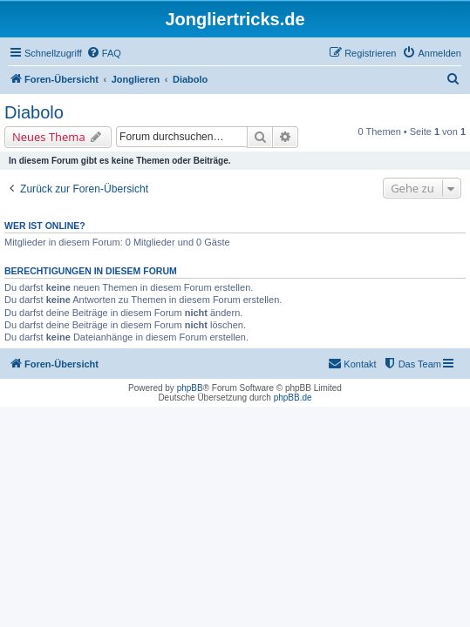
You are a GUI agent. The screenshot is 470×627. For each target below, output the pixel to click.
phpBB (190, 388)
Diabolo (34, 112)
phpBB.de (293, 397)
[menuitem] (103, 53)
